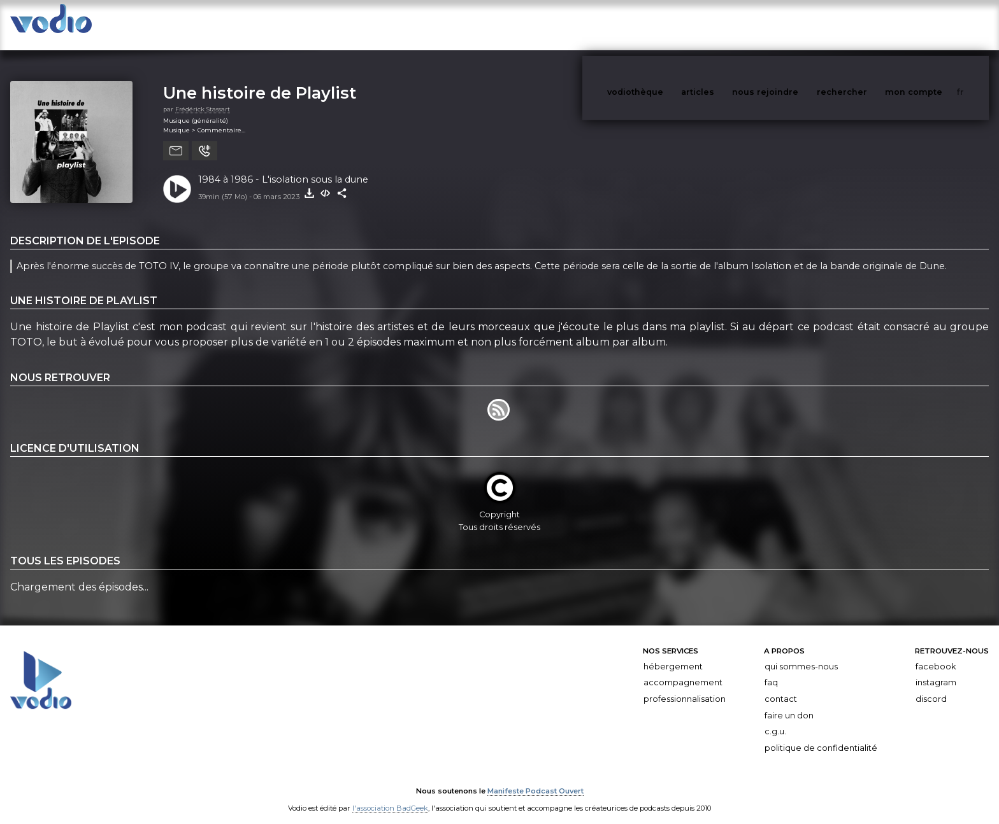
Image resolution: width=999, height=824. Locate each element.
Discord (931, 686)
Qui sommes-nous (801, 654)
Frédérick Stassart (202, 96)
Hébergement (673, 654)
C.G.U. (775, 718)
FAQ (771, 669)
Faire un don (789, 703)
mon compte (934, 24)
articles (726, 24)
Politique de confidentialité (821, 735)
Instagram (936, 669)
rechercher (865, 24)
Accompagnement (682, 669)
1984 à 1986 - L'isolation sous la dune (283, 166)
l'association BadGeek (390, 796)
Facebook (936, 654)
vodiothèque (666, 24)
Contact (781, 686)
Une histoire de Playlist (259, 80)
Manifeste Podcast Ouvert (535, 778)
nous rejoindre (791, 24)
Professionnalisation (684, 686)
